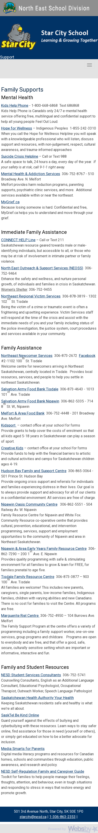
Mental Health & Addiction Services (30, 174)
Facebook (87, 355)
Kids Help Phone (14, 105)
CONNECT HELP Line (18, 240)
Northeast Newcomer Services (26, 355)
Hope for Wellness (16, 128)
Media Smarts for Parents (23, 748)
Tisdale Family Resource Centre (27, 576)
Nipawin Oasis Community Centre (29, 504)
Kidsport (8, 425)
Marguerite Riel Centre (20, 615)
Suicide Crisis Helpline (19, 156)
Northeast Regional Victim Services (31, 296)
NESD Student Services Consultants (31, 675)
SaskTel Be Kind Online (20, 715)
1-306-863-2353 (62, 817)
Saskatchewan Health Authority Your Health (37, 697)
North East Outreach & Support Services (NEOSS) (42, 268)
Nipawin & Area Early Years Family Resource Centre (44, 548)
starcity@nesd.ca (33, 817)
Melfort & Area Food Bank (22, 413)
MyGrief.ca (10, 202)
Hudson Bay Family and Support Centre (33, 471)
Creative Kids (12, 448)
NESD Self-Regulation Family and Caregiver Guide (42, 771)
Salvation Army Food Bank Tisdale (29, 389)
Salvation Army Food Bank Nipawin (30, 401)
